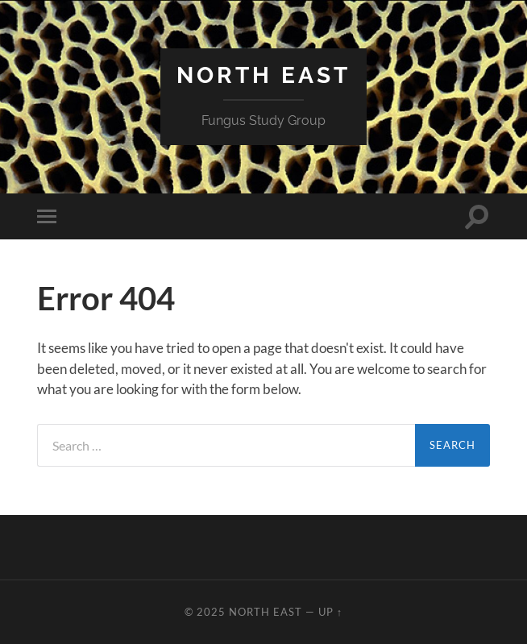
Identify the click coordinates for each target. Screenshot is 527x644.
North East (263, 75)
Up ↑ (330, 611)
